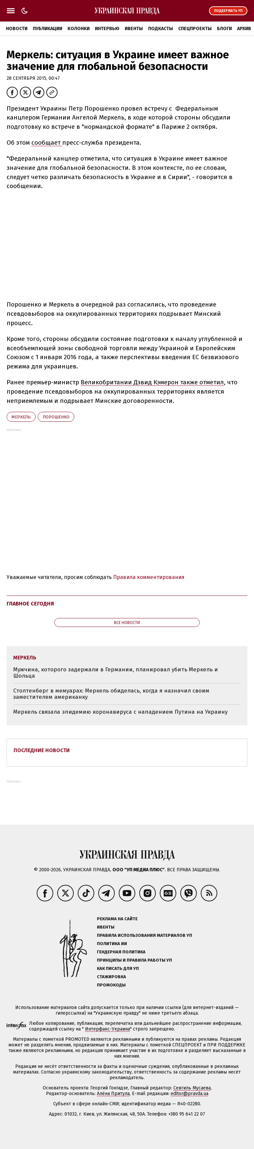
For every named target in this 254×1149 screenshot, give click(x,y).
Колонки (78, 28)
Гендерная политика (121, 951)
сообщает (46, 142)
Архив (244, 28)
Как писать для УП (118, 968)
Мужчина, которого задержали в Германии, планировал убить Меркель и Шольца (115, 673)
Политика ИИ (112, 943)
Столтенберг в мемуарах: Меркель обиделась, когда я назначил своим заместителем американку (111, 694)
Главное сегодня (30, 603)
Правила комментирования (149, 577)
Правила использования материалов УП (144, 935)
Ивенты (134, 28)
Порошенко (56, 416)
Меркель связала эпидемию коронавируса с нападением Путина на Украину (120, 711)
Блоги (224, 28)
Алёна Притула (113, 1093)
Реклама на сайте (117, 918)
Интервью (107, 28)
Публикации (47, 28)
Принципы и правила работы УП (134, 960)
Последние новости (42, 750)
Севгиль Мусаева (192, 1088)
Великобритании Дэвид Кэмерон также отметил (152, 382)
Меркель (21, 416)
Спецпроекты (195, 28)
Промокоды (111, 984)
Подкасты (160, 28)
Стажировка (111, 976)
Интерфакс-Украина (107, 1029)
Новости (16, 28)
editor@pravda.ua (189, 1093)
